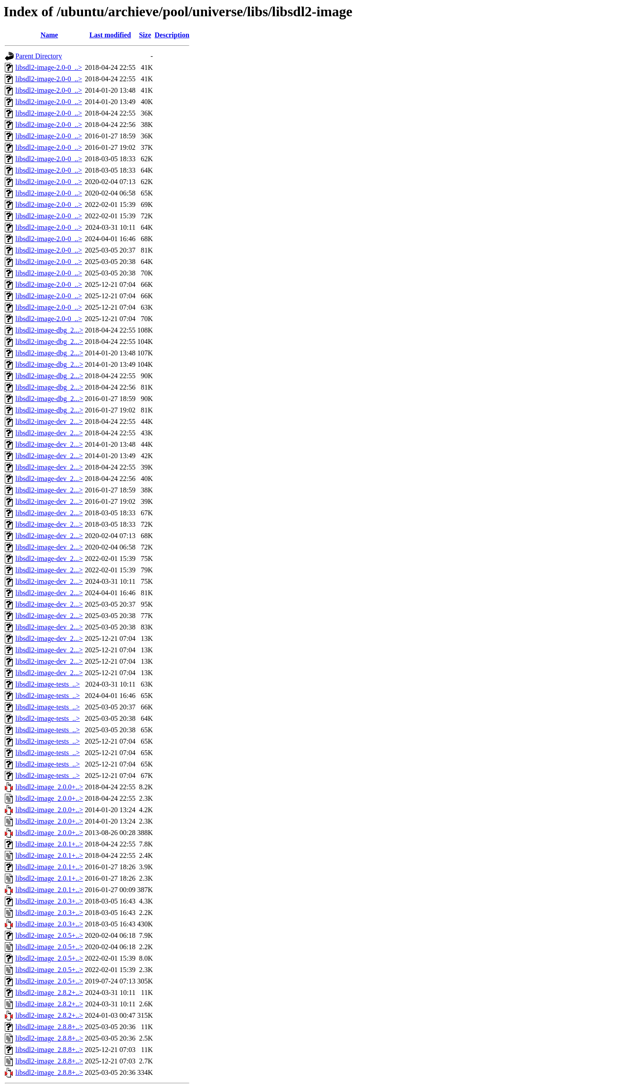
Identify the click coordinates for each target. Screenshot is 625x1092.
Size (145, 35)
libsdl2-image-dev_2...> (49, 421)
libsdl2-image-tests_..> (47, 684)
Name (49, 35)
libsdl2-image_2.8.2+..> (49, 992)
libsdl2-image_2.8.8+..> (49, 1027)
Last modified (110, 35)
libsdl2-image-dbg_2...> (49, 330)
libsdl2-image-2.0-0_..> (48, 67)
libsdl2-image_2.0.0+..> (49, 787)
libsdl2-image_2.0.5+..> (49, 935)
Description (172, 35)
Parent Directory (38, 56)
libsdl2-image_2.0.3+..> (49, 901)
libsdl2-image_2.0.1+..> (49, 844)
